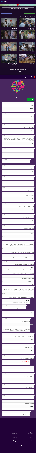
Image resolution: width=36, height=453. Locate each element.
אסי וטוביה (15, 431)
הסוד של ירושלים (14, 433)
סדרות (32, 429)
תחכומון (32, 438)
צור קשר (16, 441)
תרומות (16, 442)
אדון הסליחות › (31, 16)
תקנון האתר (15, 437)
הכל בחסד (15, 432)
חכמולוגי (31, 432)
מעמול (16, 429)
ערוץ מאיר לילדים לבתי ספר (28, 440)
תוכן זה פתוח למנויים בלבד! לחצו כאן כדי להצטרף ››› (18, 8)
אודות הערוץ (15, 440)
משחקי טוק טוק (30, 433)
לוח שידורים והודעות (14, 438)
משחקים (31, 431)
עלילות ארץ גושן (14, 435)
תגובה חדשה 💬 (30, 99)
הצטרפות (31, 441)
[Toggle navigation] (8, 1)
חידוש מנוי (31, 442)
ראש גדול (31, 437)
